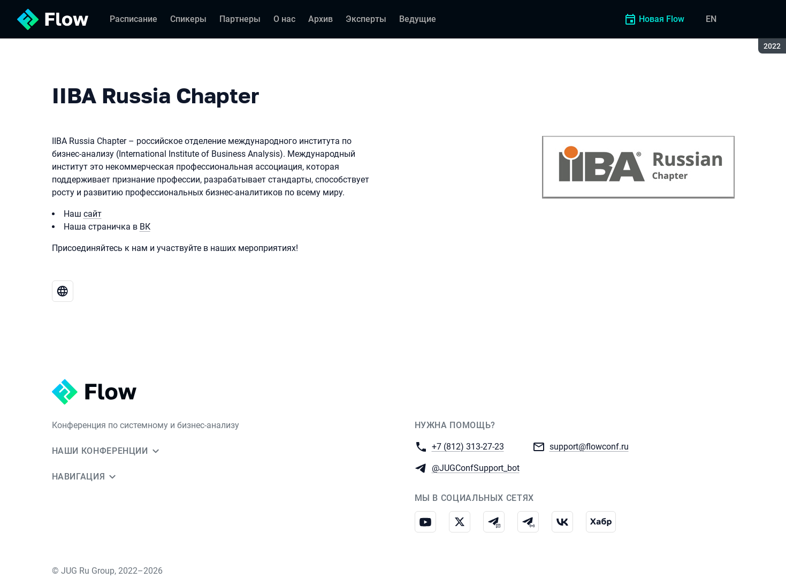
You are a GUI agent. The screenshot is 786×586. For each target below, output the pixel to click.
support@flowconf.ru (589, 446)
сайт (92, 214)
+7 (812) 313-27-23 (468, 446)
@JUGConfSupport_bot (476, 467)
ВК (145, 227)
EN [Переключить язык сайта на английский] (711, 19)
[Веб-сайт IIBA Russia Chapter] (62, 291)
